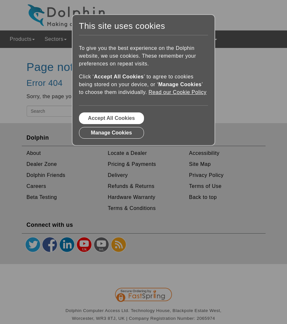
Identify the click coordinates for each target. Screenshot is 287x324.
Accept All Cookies (111, 118)
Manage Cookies (111, 132)
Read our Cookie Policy (177, 92)
